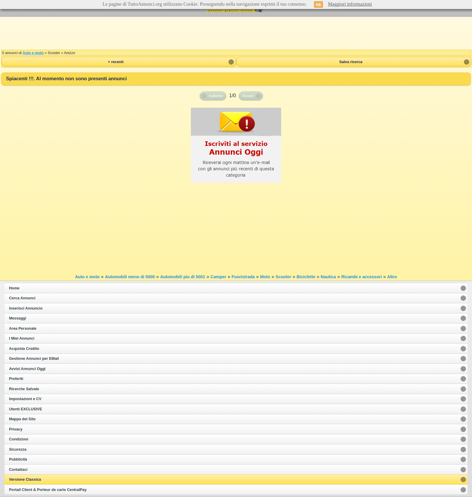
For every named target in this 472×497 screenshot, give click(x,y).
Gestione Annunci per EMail (34, 359)
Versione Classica (25, 479)
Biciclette (306, 276)
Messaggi (17, 318)
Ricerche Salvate (24, 389)
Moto (265, 276)
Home (14, 288)
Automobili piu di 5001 (182, 276)
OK (318, 4)
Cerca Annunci (22, 298)
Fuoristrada (243, 276)
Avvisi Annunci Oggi (27, 369)
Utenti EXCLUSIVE (25, 409)
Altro (392, 276)
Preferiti (16, 379)
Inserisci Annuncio (25, 308)
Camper (218, 276)
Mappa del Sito (22, 419)
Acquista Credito (24, 349)
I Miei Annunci (21, 338)
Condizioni (18, 439)
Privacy (15, 429)
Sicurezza (17, 449)
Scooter (283, 276)
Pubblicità (18, 459)
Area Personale (22, 328)
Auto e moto (33, 53)
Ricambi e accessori (361, 276)
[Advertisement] (236, 33)
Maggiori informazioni (350, 4)
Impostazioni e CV (25, 399)
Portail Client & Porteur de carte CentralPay (48, 490)
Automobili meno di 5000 (130, 276)
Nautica (328, 276)
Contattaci (18, 470)
